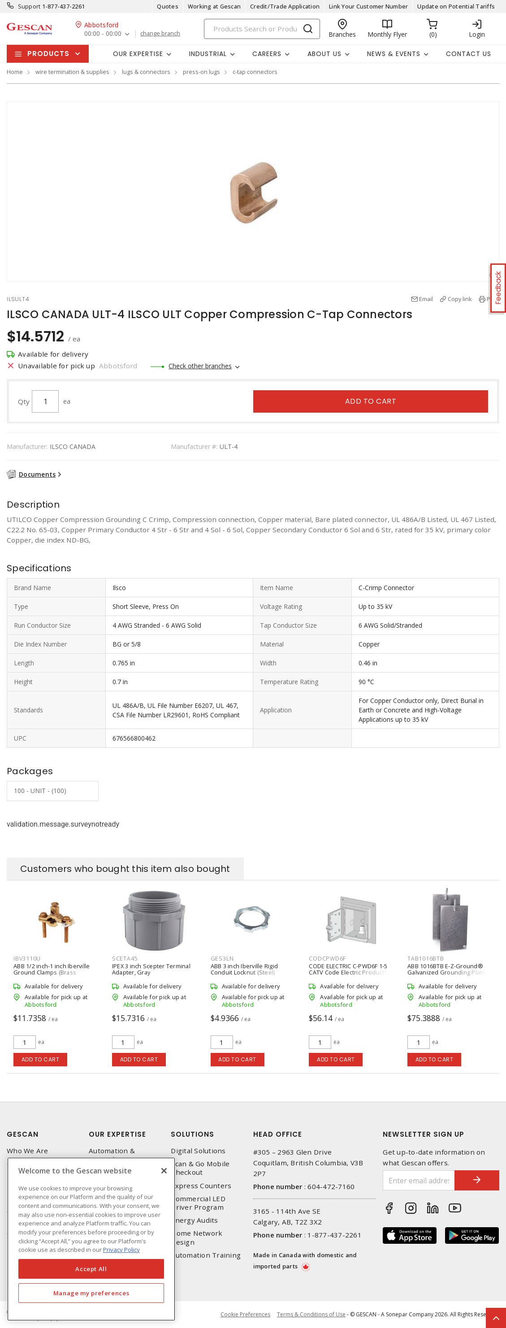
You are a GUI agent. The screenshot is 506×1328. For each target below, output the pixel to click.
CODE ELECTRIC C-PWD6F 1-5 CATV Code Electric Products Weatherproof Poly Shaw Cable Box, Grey (348, 975)
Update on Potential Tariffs (456, 6)
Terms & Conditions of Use (311, 1314)
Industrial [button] (208, 53)
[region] (91, 1239)
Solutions (192, 1134)
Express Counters (201, 1185)
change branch (160, 33)
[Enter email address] (419, 1180)
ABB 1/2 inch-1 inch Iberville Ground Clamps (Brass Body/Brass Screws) (51, 972)
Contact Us (468, 53)
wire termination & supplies (72, 72)
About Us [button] (324, 53)
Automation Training (206, 1255)
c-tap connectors (255, 72)
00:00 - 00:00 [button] (102, 34)
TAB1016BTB (425, 958)
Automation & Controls (112, 1155)
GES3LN (222, 958)
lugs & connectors (146, 72)
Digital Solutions (198, 1151)
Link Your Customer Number (368, 6)
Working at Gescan (214, 6)
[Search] (262, 29)
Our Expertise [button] (138, 53)
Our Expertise (117, 1134)
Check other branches (200, 366)
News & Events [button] (393, 53)
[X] (164, 1171)
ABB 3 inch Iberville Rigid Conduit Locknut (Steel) (244, 969)
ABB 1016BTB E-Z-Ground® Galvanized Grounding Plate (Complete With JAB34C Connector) (446, 975)
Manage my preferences (91, 1293)
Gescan (23, 1134)
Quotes (167, 6)
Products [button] (48, 53)
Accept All (91, 1269)
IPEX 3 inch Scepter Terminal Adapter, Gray (151, 969)
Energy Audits (194, 1220)
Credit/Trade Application (285, 6)
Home (15, 72)
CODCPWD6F (327, 958)
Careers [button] (266, 53)
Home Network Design (196, 1237)
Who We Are (27, 1151)
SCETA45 (125, 958)
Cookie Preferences (245, 1314)
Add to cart (371, 401)
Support (29, 6)
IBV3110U (27, 958)
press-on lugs (201, 72)
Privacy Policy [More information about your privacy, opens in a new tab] (121, 1250)
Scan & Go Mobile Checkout (200, 1168)
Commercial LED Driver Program (198, 1203)
